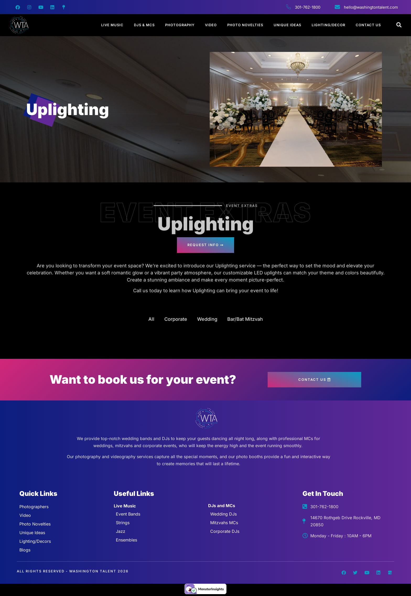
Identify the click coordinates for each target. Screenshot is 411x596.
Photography (179, 25)
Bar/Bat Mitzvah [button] (245, 319)
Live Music (112, 25)
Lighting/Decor (328, 25)
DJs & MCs (144, 25)
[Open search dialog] (399, 25)
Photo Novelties (245, 25)
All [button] (151, 319)
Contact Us (368, 25)
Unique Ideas (287, 25)
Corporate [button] (175, 319)
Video (211, 25)
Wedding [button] (207, 319)
